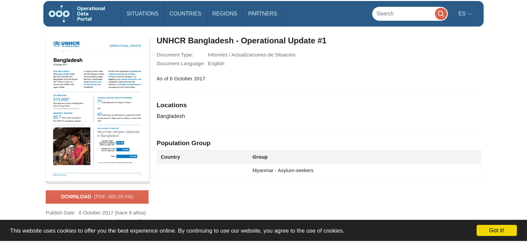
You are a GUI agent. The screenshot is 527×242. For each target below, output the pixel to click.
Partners (262, 13)
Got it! (496, 230)
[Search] (410, 14)
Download (97, 197)
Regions (224, 13)
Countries (185, 13)
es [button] (462, 13)
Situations (143, 13)
